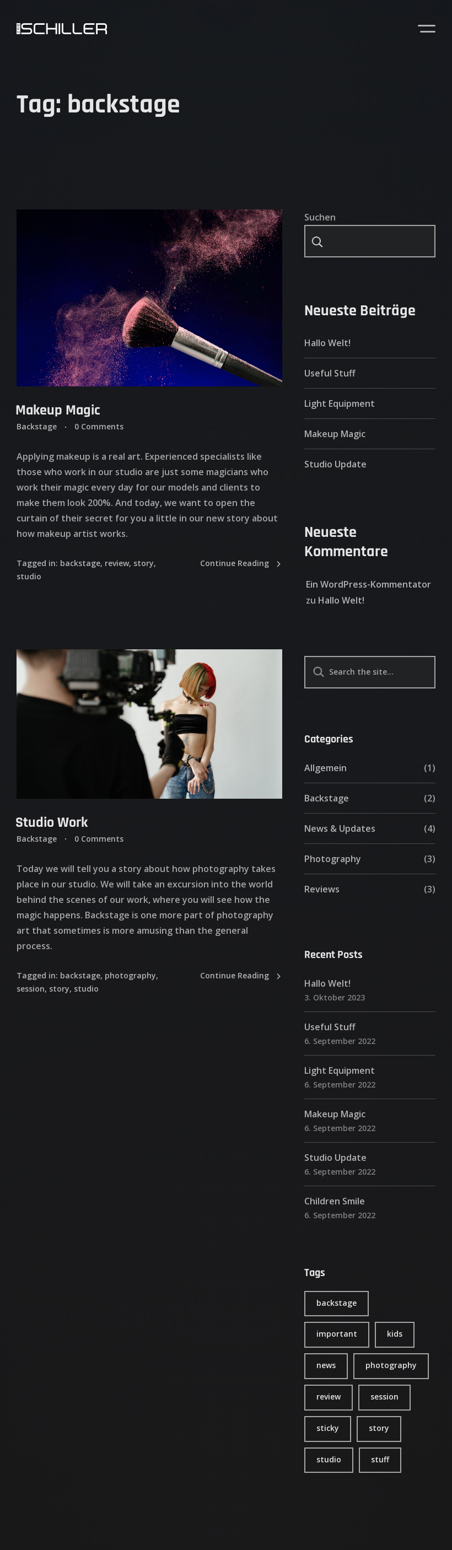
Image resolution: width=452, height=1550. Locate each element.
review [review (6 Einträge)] (328, 1396)
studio (29, 576)
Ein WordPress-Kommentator (368, 584)
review (117, 563)
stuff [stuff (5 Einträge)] (380, 1459)
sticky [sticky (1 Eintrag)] (327, 1428)
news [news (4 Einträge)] (326, 1365)
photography (130, 975)
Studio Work (51, 823)
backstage (80, 563)
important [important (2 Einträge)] (336, 1333)
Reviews (322, 889)
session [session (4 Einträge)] (384, 1396)
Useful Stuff (330, 373)
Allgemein (325, 768)
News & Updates (339, 828)
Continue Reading (241, 564)
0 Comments (98, 426)
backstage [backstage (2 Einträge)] (336, 1303)
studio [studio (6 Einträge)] (328, 1459)
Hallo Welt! (327, 343)
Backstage (37, 426)
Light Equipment (339, 403)
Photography (332, 859)
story (143, 563)
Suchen (320, 217)
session (31, 988)
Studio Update (335, 464)
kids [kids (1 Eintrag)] (394, 1333)
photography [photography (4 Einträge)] (391, 1365)
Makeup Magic (57, 410)
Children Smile (334, 1201)
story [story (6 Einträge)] (379, 1428)
